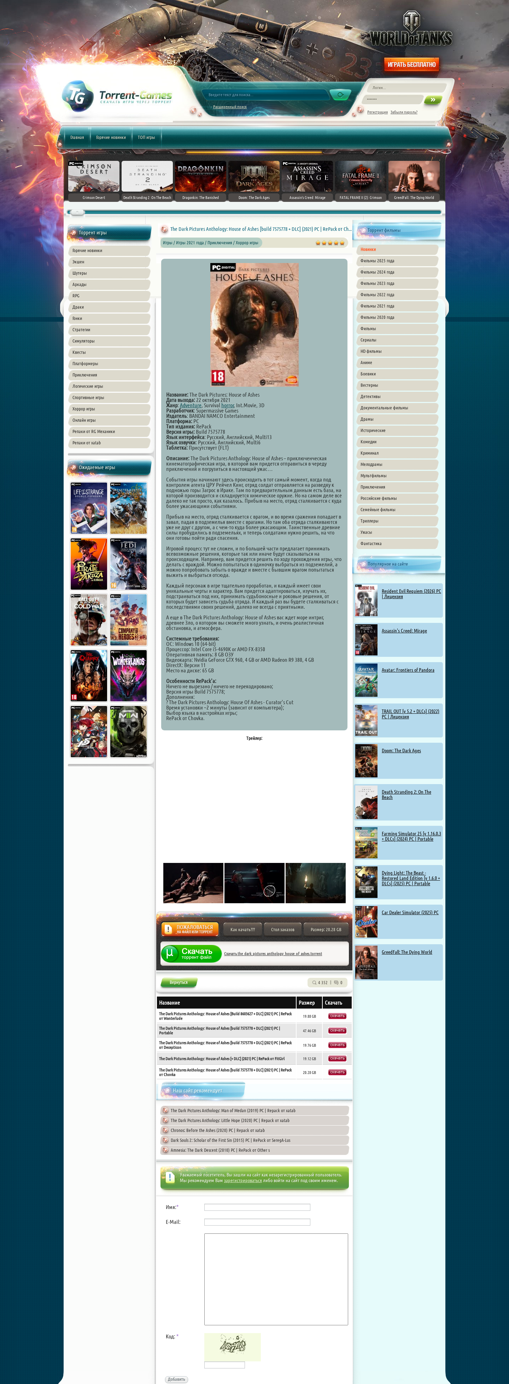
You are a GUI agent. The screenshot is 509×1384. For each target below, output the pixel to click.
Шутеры (79, 272)
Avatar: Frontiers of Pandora (408, 670)
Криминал (370, 452)
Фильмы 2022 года (377, 294)
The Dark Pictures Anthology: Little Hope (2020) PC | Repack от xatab (230, 1120)
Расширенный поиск (230, 107)
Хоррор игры (83, 408)
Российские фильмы (379, 498)
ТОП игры (146, 137)
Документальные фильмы (384, 407)
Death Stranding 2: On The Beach (406, 794)
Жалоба (190, 931)
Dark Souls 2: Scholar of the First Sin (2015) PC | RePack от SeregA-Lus (230, 1140)
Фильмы (368, 328)
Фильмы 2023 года (377, 283)
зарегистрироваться (243, 1180)
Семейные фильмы (378, 509)
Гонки (77, 318)
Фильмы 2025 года (377, 260)
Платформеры (85, 363)
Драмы (367, 418)
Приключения (84, 374)
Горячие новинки (111, 137)
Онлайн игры (84, 419)
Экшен (78, 261)
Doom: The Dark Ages (401, 750)
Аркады (79, 284)
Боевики (368, 373)
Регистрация (377, 112)
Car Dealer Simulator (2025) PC (410, 912)
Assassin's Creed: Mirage (404, 630)
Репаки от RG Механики (93, 431)
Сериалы (368, 339)
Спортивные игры (88, 397)
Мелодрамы (371, 464)
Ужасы (366, 532)
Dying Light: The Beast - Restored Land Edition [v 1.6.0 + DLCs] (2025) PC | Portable (411, 878)
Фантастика (371, 543)
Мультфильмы (374, 475)
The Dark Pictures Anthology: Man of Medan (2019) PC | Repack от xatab (233, 1110)
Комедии (368, 441)
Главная (77, 137)
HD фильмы (371, 351)
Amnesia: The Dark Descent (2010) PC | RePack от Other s (220, 1150)
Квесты (79, 352)
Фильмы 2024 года (377, 271)
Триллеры (370, 520)
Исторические (373, 430)
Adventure (190, 405)
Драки (78, 306)
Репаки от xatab (86, 442)
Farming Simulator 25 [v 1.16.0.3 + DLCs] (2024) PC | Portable (411, 836)
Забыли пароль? (404, 112)
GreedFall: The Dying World (407, 952)
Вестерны (369, 385)
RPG (76, 295)
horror (227, 405)
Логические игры (87, 386)
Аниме (366, 362)
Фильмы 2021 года (377, 305)
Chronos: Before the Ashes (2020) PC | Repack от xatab (218, 1130)
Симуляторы (83, 340)
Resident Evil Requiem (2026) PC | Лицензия (411, 593)
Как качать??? (242, 929)
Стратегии (81, 329)
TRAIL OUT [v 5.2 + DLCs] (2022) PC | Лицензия (410, 713)
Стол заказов (282, 929)
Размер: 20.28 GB (326, 929)
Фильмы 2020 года (377, 317)
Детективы (371, 396)
